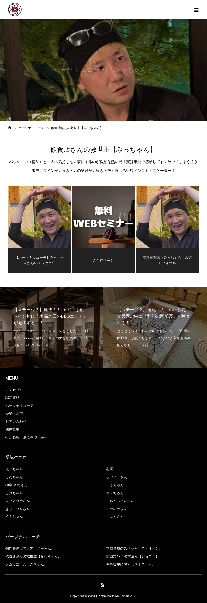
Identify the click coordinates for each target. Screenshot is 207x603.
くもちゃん (14, 517)
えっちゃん (14, 469)
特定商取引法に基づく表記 (26, 437)
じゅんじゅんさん (120, 501)
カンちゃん (115, 493)
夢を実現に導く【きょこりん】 (130, 564)
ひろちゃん (14, 477)
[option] (52, 327)
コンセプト (14, 390)
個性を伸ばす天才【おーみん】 (29, 548)
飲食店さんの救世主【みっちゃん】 (33, 556)
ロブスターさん (17, 501)
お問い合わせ (15, 422)
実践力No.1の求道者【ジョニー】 (132, 556)
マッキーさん (116, 509)
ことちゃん (115, 485)
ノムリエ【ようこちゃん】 (26, 564)
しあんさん (115, 517)
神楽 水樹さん (16, 485)
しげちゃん (14, 493)
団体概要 (12, 429)
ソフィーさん (116, 477)
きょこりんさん (17, 509)
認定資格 (12, 398)
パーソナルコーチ (19, 406)
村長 (109, 469)
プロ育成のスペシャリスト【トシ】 (134, 548)
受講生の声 (14, 413)
